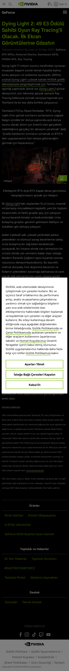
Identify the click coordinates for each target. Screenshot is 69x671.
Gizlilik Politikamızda (45, 328)
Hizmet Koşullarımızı (33, 340)
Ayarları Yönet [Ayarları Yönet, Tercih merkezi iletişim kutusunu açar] (34, 364)
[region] (34, 336)
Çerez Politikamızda (18, 332)
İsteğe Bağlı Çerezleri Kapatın (34, 374)
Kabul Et (34, 384)
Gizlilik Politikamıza (38, 353)
